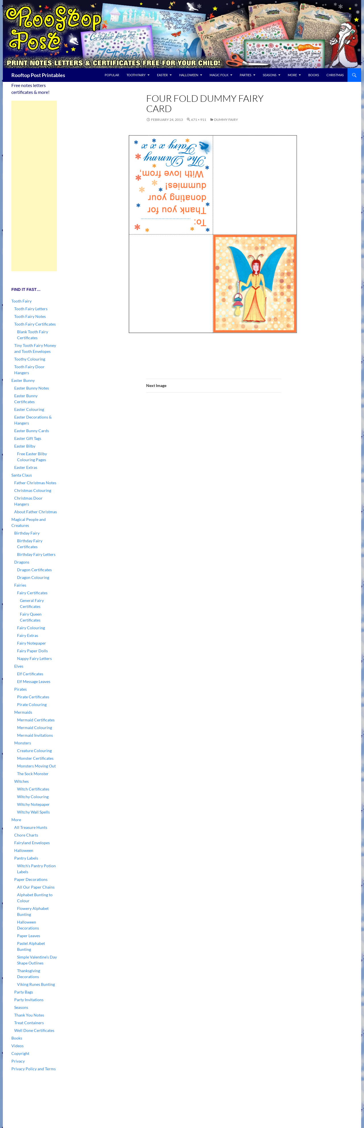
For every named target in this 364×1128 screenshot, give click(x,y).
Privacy (18, 1061)
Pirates (20, 689)
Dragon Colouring (33, 577)
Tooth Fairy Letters (30, 308)
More (292, 75)
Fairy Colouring (31, 627)
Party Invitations (29, 999)
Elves (18, 666)
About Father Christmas (35, 511)
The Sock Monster (33, 773)
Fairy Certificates (32, 592)
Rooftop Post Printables (38, 75)
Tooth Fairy (136, 75)
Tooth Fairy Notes (30, 316)
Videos (17, 1045)
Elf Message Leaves (33, 681)
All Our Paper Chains (36, 887)
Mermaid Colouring (34, 727)
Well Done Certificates (34, 1030)
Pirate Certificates (33, 696)
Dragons (21, 562)
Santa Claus (21, 475)
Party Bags (23, 992)
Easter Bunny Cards (31, 430)
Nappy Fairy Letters (34, 658)
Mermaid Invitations (35, 735)
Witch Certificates (33, 789)
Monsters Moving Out (36, 765)
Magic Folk (219, 75)
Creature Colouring (34, 750)
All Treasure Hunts (30, 827)
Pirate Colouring (32, 704)
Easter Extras (25, 467)
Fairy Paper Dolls (32, 650)
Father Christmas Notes (35, 482)
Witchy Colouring (33, 796)
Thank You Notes (29, 1015)
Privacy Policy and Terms (33, 1068)
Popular (112, 75)
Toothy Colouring (29, 359)
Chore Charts (26, 835)
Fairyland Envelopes (32, 842)
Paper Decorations (30, 879)
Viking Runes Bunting (36, 984)
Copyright (20, 1053)
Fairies (20, 585)
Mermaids (23, 712)
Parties (245, 75)
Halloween (188, 75)
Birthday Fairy (27, 533)
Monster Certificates (35, 758)
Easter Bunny (23, 380)
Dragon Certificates (34, 569)
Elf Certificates (30, 673)
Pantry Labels (26, 858)
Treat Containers (29, 1022)
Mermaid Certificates (36, 719)
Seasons (269, 75)
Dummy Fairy (226, 119)
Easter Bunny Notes (31, 388)
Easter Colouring (29, 409)
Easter (162, 75)
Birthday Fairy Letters (36, 554)
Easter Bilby (24, 446)
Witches (21, 781)
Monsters (22, 742)
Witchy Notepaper (33, 804)
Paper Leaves (28, 935)
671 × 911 (198, 119)
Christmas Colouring (32, 490)
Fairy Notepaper (31, 643)
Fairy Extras (27, 635)
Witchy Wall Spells (33, 812)
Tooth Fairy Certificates (35, 324)
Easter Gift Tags (27, 438)
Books (313, 75)
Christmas (335, 75)
